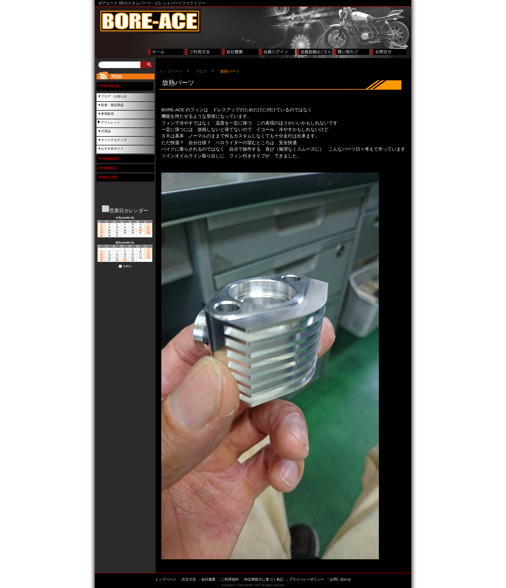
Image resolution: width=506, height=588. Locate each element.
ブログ (201, 71)
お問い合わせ (340, 579)
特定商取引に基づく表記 (263, 579)
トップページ (171, 71)
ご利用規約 (230, 579)
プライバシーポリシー (306, 579)
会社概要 (208, 579)
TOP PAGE (110, 86)
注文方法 (189, 579)
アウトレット (110, 122)
